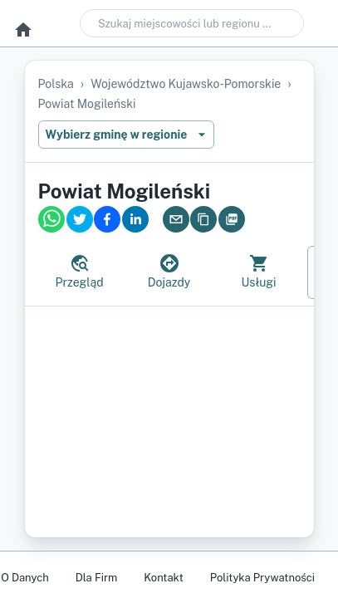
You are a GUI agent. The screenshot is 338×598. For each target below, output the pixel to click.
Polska (56, 84)
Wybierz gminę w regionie (126, 134)
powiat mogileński (87, 103)
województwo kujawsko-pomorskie (186, 84)
